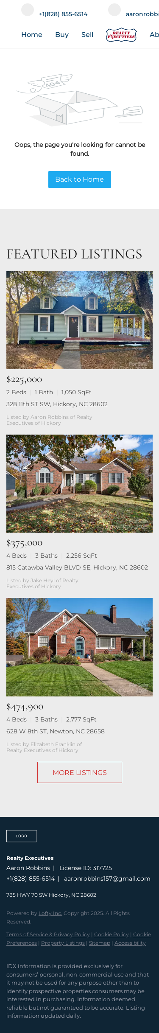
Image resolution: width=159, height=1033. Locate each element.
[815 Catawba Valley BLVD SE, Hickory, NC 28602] (79, 484)
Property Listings (63, 943)
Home (31, 35)
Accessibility (130, 943)
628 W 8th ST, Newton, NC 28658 (55, 731)
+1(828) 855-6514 (30, 878)
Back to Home (79, 179)
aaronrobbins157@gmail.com (107, 878)
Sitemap (99, 943)
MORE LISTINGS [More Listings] (80, 773)
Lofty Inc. (50, 913)
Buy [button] (62, 35)
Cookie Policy (111, 934)
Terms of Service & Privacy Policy (48, 934)
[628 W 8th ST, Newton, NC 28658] (79, 647)
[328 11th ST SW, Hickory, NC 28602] (79, 320)
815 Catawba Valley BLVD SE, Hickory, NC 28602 (77, 567)
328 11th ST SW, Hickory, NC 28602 (57, 404)
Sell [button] (87, 35)
